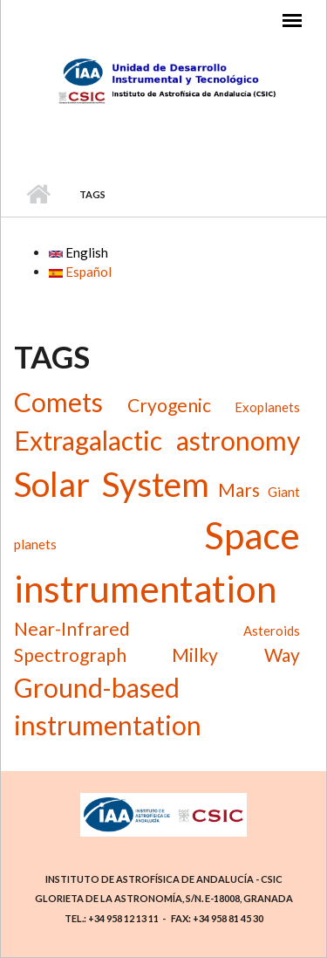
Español (80, 271)
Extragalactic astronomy (157, 440)
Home (38, 195)
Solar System (111, 484)
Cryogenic (169, 405)
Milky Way (236, 654)
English (78, 252)
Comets (58, 401)
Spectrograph (70, 654)
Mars (239, 489)
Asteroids (271, 630)
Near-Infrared (72, 628)
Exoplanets (267, 407)
